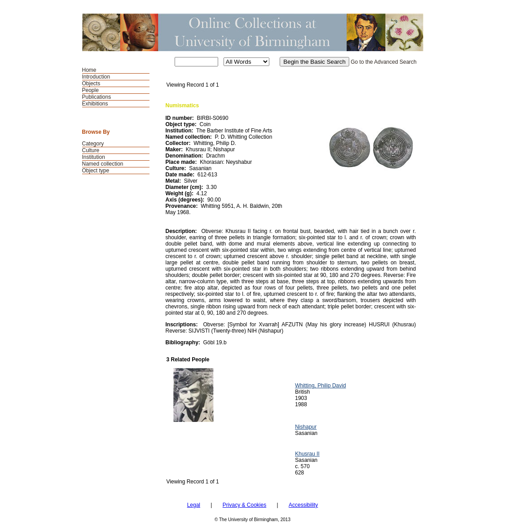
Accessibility (303, 505)
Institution (93, 157)
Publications (96, 97)
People (90, 90)
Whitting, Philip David (320, 385)
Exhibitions (95, 104)
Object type (96, 170)
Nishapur (305, 427)
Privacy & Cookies (244, 505)
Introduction (96, 77)
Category (93, 143)
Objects (91, 83)
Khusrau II (307, 454)
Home (89, 70)
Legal (193, 505)
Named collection (102, 164)
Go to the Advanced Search (384, 62)
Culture (91, 150)
